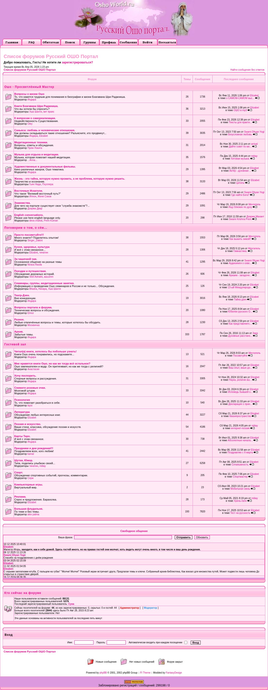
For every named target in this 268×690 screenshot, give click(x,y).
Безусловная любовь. (240, 134)
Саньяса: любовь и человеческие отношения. (44, 130)
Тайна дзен (240, 299)
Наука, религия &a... (240, 380)
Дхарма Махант (255, 216)
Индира (31, 99)
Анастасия (33, 369)
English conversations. (28, 214)
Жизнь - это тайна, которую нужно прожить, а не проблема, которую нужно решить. (69, 178)
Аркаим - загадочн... (240, 275)
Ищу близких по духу (240, 207)
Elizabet (254, 95)
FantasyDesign (174, 672)
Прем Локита (34, 148)
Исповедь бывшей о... (240, 392)
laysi (29, 405)
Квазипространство (240, 416)
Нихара (42, 289)
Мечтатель (254, 204)
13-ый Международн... (240, 287)
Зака (255, 333)
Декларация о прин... (240, 404)
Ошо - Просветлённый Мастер (29, 87)
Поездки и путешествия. (30, 271)
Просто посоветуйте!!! (29, 234)
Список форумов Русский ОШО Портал (29, 69)
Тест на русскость (240, 513)
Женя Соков (44, 196)
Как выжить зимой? (240, 239)
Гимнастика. (240, 251)
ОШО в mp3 (240, 110)
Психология (22, 399)
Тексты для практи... (240, 122)
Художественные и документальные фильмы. (45, 166)
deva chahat (36, 220)
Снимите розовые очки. (30, 387)
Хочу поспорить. (25, 375)
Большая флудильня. (28, 508)
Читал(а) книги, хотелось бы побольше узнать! (45, 351)
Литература (22, 411)
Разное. (19, 319)
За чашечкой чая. (25, 259)
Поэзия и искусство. (27, 424)
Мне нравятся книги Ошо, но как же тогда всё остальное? (52, 363)
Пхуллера (47, 184)
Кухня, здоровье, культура (31, 246)
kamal (30, 454)
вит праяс (48, 111)
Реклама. (20, 496)
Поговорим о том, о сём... (25, 227)
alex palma (33, 514)
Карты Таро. (22, 436)
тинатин (43, 252)
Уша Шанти (35, 111)
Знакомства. (22, 202)
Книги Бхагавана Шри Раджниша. (36, 106)
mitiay (254, 156)
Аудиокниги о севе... (240, 263)
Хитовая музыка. (240, 158)
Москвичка (33, 325)
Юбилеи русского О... (240, 311)
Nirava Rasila (34, 264)
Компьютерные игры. (28, 484)
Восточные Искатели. (28, 190)
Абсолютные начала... (240, 440)
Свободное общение (134, 531)
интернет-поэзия (240, 428)
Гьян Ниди (35, 184)
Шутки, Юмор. (23, 460)
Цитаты (240, 183)
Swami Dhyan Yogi (254, 131)
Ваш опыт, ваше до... (240, 367)
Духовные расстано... (240, 335)
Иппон (32, 196)
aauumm (48, 276)
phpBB (103, 672)
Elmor (30, 313)
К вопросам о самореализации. (35, 118)
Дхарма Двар (34, 208)
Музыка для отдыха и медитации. (36, 154)
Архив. (18, 331)
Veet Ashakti (36, 276)
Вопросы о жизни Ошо (29, 93)
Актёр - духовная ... (240, 170)
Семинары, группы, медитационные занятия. (44, 283)
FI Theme (145, 672)
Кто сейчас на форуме (22, 593)
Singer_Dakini (34, 240)
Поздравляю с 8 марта (240, 452)
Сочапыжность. (240, 464)
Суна (71, 604)
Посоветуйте (240, 355)
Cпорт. (18, 472)
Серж (30, 478)
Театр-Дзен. (22, 295)
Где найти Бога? (240, 195)
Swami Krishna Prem (240, 219)
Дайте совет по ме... (240, 146)
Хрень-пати (240, 501)
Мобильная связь (240, 488)
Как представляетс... (240, 323)
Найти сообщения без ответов (247, 69)
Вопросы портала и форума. (33, 307)
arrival (254, 144)
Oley (29, 123)
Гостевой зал (15, 344)
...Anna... (32, 160)
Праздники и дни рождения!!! (33, 448)
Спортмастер (240, 476)
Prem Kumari (51, 220)
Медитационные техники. (31, 142)
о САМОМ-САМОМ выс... (240, 98)
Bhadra (33, 289)
